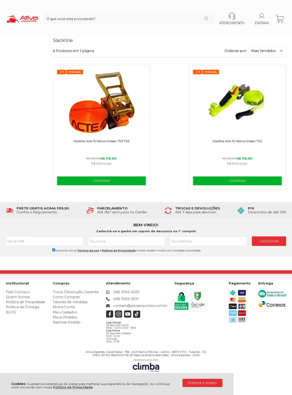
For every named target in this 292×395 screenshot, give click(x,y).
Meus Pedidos (65, 317)
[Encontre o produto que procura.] (175, 11)
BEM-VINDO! (145, 225)
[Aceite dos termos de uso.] (53, 250)
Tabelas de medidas (70, 302)
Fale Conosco (18, 292)
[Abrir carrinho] (280, 11)
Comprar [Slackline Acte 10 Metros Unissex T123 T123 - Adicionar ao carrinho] (90, 181)
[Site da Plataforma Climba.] (146, 363)
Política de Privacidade (73, 387)
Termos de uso (88, 250)
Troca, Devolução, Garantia (76, 292)
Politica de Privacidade (119, 250)
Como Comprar (66, 297)
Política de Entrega (22, 307)
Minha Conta (64, 307)
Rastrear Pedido (67, 322)
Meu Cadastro (65, 312)
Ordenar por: (235, 51)
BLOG (11, 312)
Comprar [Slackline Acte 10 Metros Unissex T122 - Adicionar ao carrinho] (169, 181)
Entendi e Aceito (202, 383)
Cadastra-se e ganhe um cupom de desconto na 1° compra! (146, 231)
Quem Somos (18, 297)
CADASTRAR (269, 241)
